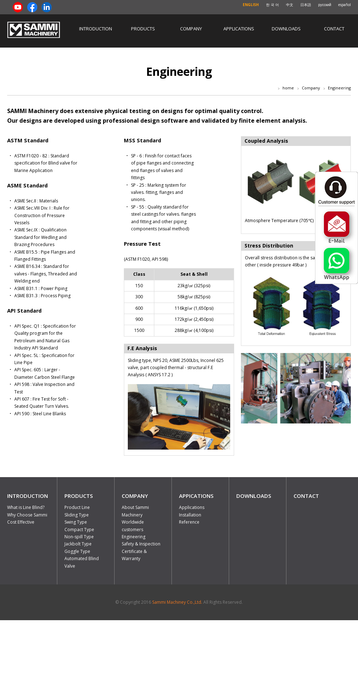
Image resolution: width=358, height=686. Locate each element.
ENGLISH (251, 4)
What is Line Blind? (25, 507)
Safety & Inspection (141, 544)
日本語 (305, 4)
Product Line (77, 507)
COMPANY (135, 495)
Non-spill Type (79, 537)
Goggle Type (77, 551)
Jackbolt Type (78, 544)
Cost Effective (20, 522)
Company (191, 28)
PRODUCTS (78, 495)
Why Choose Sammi (27, 515)
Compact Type (79, 529)
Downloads (286, 28)
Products (143, 28)
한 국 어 (272, 4)
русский (324, 4)
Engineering (133, 537)
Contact (334, 28)
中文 (289, 4)
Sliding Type (76, 515)
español (344, 4)
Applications (238, 28)
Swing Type (75, 522)
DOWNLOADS (253, 495)
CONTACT (306, 495)
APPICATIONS (196, 495)
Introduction (95, 28)
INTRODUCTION (27, 495)
